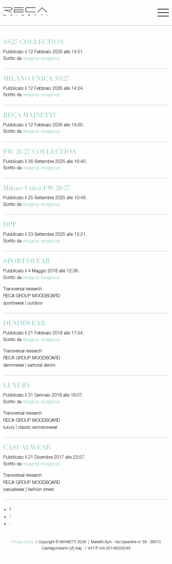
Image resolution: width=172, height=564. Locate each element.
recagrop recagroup (41, 58)
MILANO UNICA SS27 (36, 79)
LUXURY (17, 386)
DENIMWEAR (24, 324)
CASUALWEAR (26, 448)
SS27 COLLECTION (33, 43)
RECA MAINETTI (29, 116)
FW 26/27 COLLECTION (39, 152)
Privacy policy (22, 542)
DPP (9, 225)
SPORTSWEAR (26, 262)
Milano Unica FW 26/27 (36, 189)
